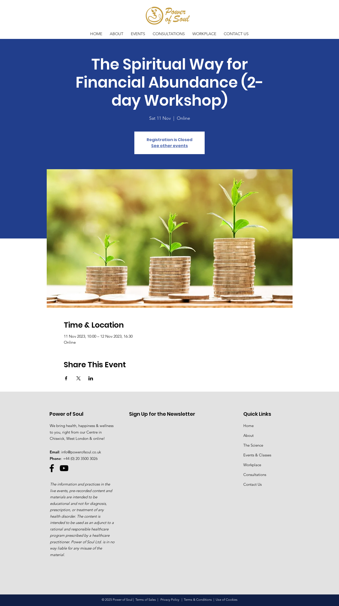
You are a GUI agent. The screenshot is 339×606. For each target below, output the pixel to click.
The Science (253, 445)
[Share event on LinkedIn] (90, 378)
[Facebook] (51, 468)
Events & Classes (257, 455)
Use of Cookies (227, 599)
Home (248, 425)
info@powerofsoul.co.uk (81, 452)
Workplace (252, 464)
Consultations (254, 474)
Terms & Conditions (198, 599)
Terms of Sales (145, 599)
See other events (169, 146)
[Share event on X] (78, 378)
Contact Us (252, 484)
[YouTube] (64, 468)
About (248, 435)
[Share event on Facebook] (66, 378)
